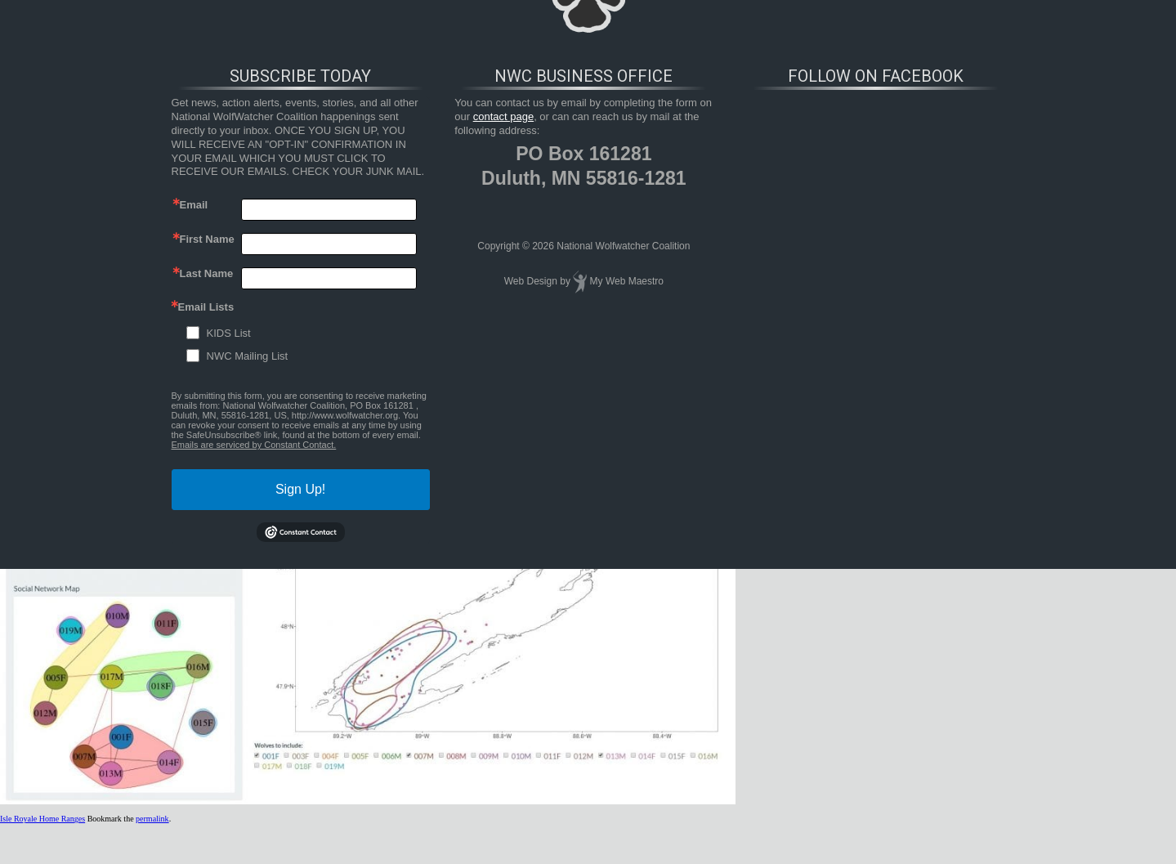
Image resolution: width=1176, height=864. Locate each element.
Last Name (207, 273)
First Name (207, 239)
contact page (503, 116)
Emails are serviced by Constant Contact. (254, 445)
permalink (152, 818)
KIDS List (229, 333)
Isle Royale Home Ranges (42, 818)
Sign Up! (300, 489)
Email (194, 205)
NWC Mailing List (247, 356)
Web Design (530, 281)
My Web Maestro (627, 281)
